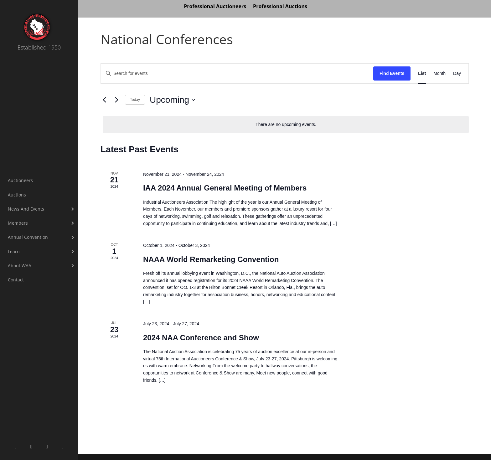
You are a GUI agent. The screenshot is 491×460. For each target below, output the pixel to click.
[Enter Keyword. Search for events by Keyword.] (237, 73)
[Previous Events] (104, 100)
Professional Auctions (280, 7)
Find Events (392, 73)
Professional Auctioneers (215, 7)
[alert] (286, 124)
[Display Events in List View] (422, 73)
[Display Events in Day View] (457, 73)
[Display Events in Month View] (439, 73)
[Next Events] (116, 100)
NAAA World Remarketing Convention (211, 259)
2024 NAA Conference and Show (201, 337)
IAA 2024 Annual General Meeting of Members (225, 188)
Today (135, 99)
